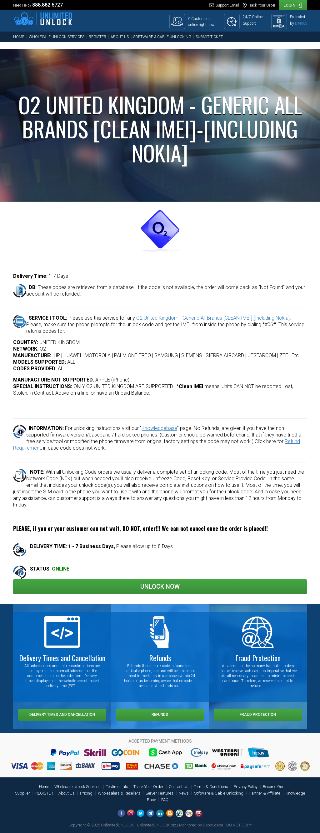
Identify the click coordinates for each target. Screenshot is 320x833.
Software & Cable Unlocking (162, 37)
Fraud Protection (258, 714)
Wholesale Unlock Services (56, 37)
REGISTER (97, 37)
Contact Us (178, 786)
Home (18, 37)
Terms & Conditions (211, 786)
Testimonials (117, 786)
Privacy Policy (245, 786)
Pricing (86, 793)
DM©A (301, 23)
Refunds (160, 714)
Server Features (159, 793)
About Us (120, 37)
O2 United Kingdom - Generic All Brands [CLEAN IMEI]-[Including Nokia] (213, 318)
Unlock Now (160, 586)
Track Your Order (148, 786)
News (184, 793)
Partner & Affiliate (264, 793)
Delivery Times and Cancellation (62, 714)
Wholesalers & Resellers (119, 793)
